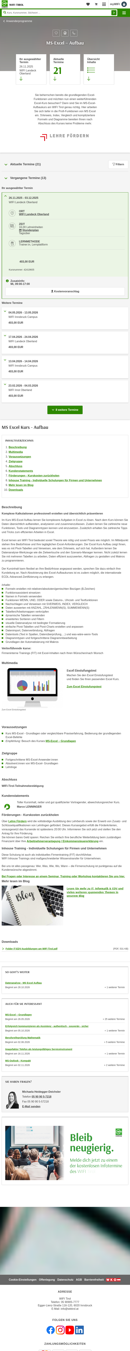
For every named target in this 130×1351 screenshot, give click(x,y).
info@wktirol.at (70, 1308)
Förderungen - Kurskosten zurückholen (34, 475)
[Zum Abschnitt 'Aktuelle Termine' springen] (65, 69)
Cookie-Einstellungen (23, 1279)
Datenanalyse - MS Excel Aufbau (23, 983)
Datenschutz (65, 1279)
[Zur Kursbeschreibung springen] (99, 69)
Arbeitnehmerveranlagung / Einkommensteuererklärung (63, 841)
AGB (79, 1279)
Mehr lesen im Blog (21, 485)
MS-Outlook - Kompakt (18, 1060)
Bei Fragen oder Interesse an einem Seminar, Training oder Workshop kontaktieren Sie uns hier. (63, 876)
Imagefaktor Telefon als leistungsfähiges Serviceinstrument (38, 1049)
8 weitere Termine (66, 409)
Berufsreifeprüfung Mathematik (22, 1037)
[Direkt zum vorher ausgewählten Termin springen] (31, 69)
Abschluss (15, 466)
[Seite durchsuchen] (59, 12)
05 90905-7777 (70, 1302)
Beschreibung (18, 447)
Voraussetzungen (20, 456)
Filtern (118, 164)
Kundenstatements (21, 470)
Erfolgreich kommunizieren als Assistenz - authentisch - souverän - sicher (47, 1026)
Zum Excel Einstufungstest (84, 686)
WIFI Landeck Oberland (34, 214)
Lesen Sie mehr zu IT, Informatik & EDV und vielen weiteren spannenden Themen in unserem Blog (95, 892)
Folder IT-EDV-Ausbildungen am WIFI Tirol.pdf (31, 948)
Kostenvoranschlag (65, 291)
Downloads (16, 489)
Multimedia (16, 452)
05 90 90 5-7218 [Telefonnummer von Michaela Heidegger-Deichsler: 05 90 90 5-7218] (41, 1096)
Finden (113, 12)
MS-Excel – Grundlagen (61, 741)
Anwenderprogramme (19, 21)
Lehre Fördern (17, 821)
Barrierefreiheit (94, 1279)
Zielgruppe (16, 461)
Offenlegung (47, 1279)
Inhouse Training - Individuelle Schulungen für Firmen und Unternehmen (55, 480)
